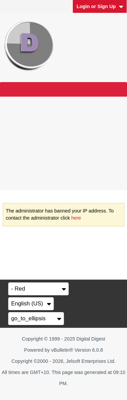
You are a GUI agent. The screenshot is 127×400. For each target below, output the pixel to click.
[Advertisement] (63, 143)
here (76, 218)
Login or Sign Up (100, 6)
